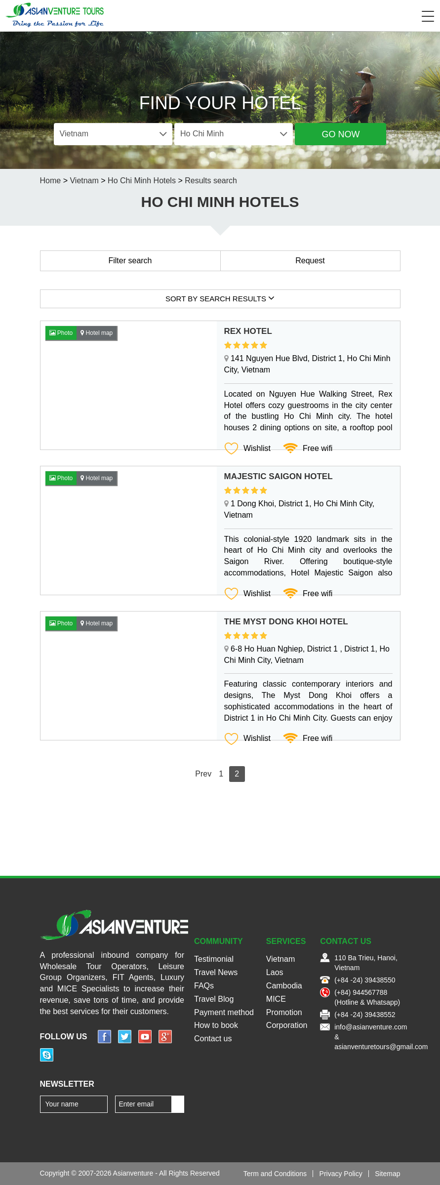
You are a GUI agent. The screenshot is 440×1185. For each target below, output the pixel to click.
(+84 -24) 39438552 (364, 1015)
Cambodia (284, 985)
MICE (276, 999)
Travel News (216, 972)
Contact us (213, 1038)
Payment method (224, 1012)
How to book (216, 1025)
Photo (61, 332)
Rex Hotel (248, 331)
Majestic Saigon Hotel (278, 476)
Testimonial (214, 959)
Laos (274, 972)
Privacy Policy (341, 1174)
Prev (203, 774)
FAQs (204, 985)
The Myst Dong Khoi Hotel (286, 621)
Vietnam (280, 959)
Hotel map (96, 332)
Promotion (284, 1012)
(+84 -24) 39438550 (364, 980)
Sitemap (387, 1174)
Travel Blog (214, 999)
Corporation (287, 1025)
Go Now (340, 134)
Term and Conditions (275, 1174)
